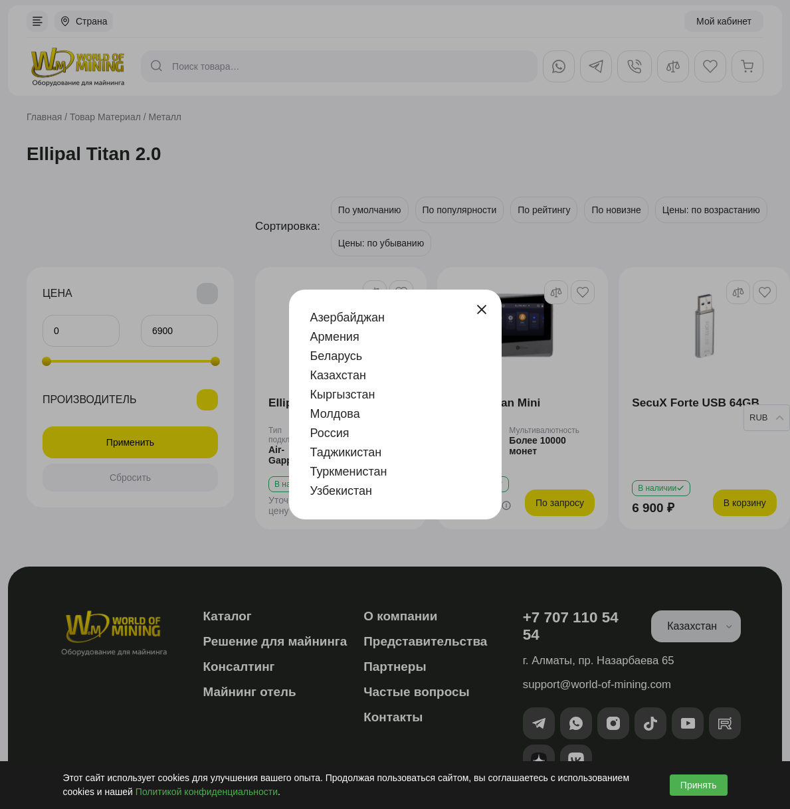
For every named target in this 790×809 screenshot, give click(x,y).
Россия (329, 433)
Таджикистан (346, 452)
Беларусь (336, 356)
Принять (698, 785)
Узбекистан (341, 490)
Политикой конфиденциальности (207, 791)
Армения (334, 336)
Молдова (335, 413)
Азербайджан (347, 317)
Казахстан (338, 375)
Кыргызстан (342, 394)
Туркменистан (348, 471)
